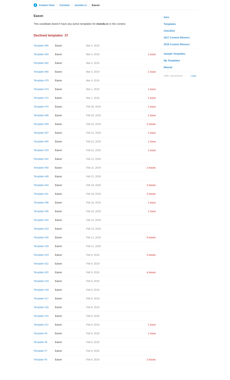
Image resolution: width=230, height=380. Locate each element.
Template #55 (41, 141)
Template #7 (40, 350)
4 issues (151, 272)
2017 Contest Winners (177, 37)
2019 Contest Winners (177, 44)
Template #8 (40, 342)
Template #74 (41, 89)
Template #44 (41, 185)
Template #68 (41, 115)
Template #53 (41, 150)
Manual (168, 67)
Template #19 (41, 281)
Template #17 (41, 298)
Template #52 (41, 159)
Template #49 (41, 176)
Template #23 (41, 254)
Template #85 (41, 45)
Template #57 (41, 132)
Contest (65, 5)
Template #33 (41, 228)
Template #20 (41, 272)
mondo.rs (81, 5)
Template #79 (41, 80)
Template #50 (41, 167)
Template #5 (40, 359)
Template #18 (41, 289)
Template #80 (41, 71)
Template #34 (41, 220)
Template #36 (41, 211)
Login (193, 75)
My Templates (172, 60)
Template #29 (41, 246)
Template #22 (41, 263)
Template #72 (41, 97)
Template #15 (41, 316)
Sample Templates (174, 53)
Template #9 (40, 333)
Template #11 (41, 324)
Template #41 (41, 193)
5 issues (151, 237)
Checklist (169, 30)
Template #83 (41, 54)
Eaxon (58, 45)
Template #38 (41, 202)
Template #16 (41, 307)
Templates (170, 24)
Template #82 (41, 63)
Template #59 (41, 124)
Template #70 (41, 106)
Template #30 (41, 237)
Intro (166, 17)
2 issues (151, 124)
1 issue (152, 54)
